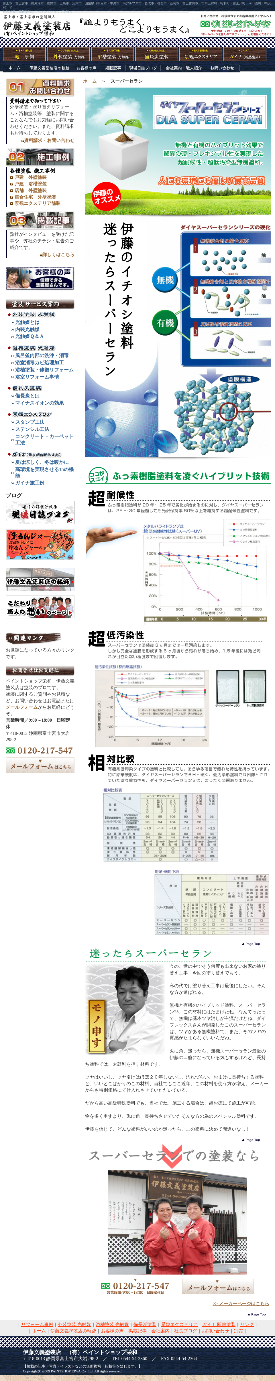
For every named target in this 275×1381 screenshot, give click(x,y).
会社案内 (160, 1330)
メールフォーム (22, 707)
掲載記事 (137, 1330)
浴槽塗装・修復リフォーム (44, 370)
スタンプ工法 (29, 422)
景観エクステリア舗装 (37, 203)
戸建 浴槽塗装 (31, 183)
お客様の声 (112, 1330)
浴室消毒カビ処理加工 (39, 362)
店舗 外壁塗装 (31, 190)
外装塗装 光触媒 (74, 1324)
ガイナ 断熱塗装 (218, 1324)
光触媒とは (27, 322)
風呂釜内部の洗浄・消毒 (42, 355)
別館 (238, 1330)
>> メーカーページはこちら (241, 1303)
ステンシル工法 (32, 429)
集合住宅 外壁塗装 (35, 197)
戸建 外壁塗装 (31, 177)
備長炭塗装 (144, 1324)
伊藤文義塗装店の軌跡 (73, 1330)
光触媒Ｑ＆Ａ (29, 336)
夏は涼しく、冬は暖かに (42, 462)
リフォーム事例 (37, 1324)
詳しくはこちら (58, 254)
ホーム (90, 81)
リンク (247, 1324)
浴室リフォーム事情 (37, 377)
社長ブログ (185, 1330)
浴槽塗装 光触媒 (112, 1324)
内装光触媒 (27, 329)
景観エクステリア (179, 1324)
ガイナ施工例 (29, 483)
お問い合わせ (215, 1330)
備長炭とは (27, 396)
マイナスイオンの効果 (39, 403)
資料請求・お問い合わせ (49, 140)
